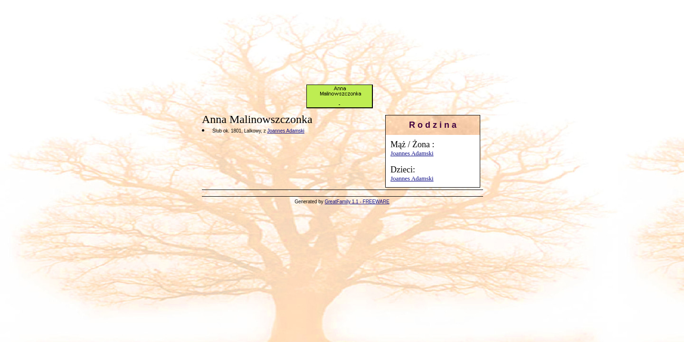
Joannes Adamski (412, 153)
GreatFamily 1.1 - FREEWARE (357, 201)
